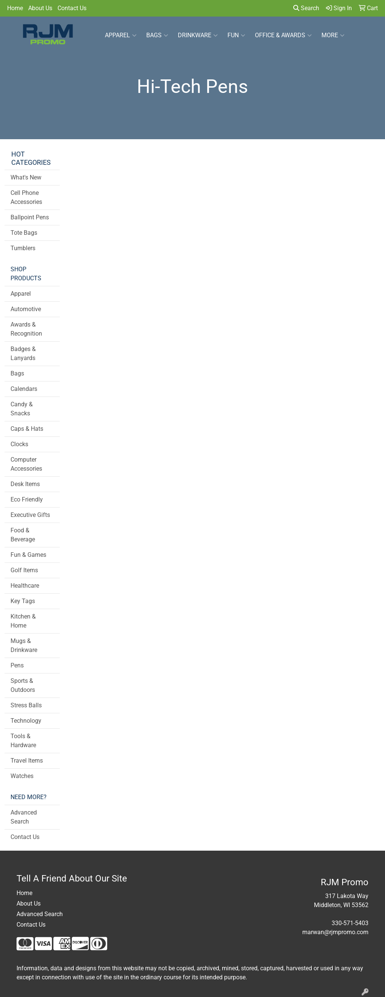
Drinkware (198, 35)
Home (15, 8)
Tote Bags (24, 232)
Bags (157, 35)
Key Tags (23, 601)
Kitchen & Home (23, 621)
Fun (236, 35)
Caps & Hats (27, 428)
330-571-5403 (350, 923)
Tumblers (23, 248)
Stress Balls (26, 705)
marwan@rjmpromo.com (335, 932)
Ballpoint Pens (30, 217)
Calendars (24, 388)
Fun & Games (28, 554)
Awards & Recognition (26, 329)
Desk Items (25, 484)
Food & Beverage (23, 535)
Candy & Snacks (22, 409)
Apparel (120, 35)
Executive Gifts (30, 514)
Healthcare (25, 585)
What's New (26, 177)
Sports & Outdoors (23, 685)
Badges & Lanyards (23, 353)
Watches (22, 776)
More (332, 35)
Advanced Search (24, 817)
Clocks (19, 444)
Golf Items (24, 570)
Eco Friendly (27, 499)
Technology (26, 720)
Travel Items (27, 760)
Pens (17, 665)
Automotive (26, 309)
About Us (40, 8)
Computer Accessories (26, 464)
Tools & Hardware (23, 741)
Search (306, 8)
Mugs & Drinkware (24, 645)
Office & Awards (283, 35)
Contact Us (72, 8)
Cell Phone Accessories (26, 197)
